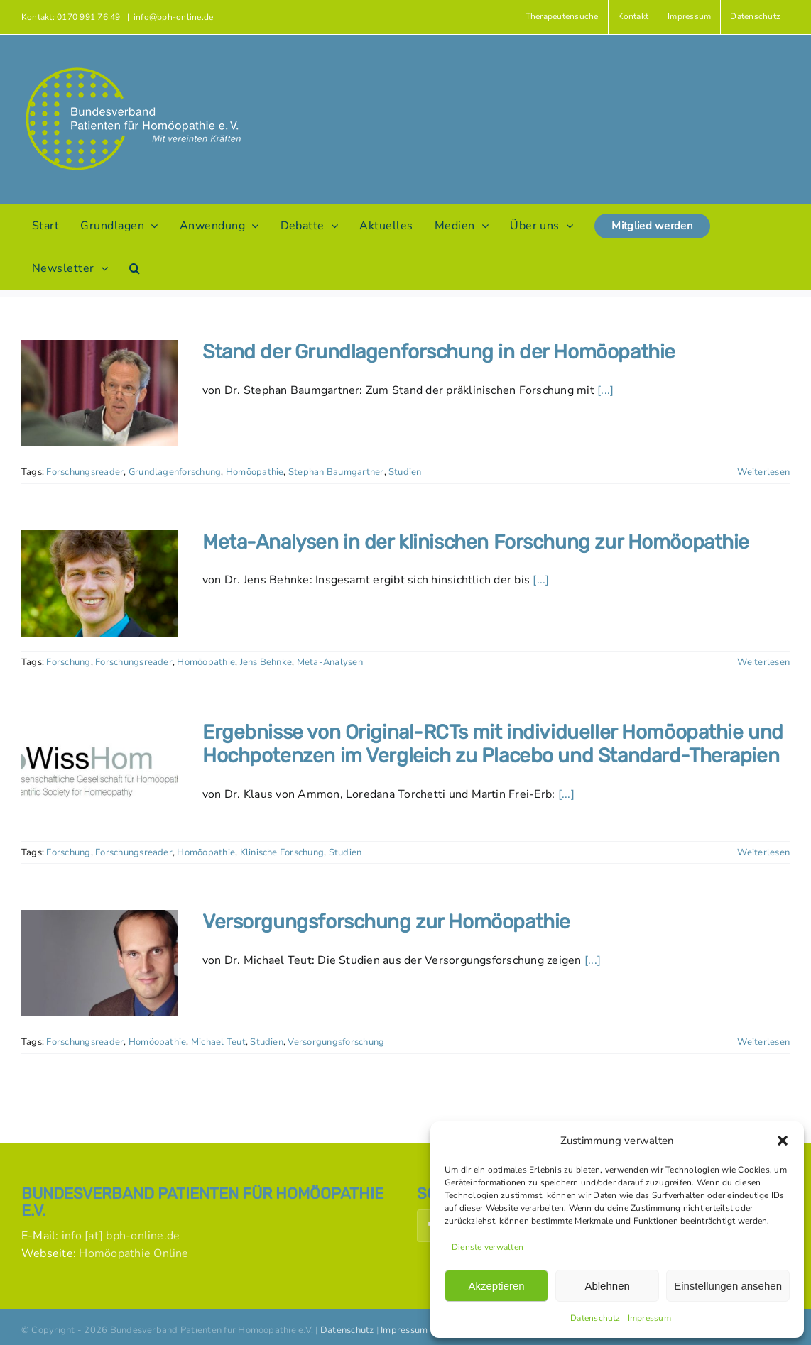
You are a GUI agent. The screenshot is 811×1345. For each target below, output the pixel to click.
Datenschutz (595, 1318)
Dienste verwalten (487, 1247)
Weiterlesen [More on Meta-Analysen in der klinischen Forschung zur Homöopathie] (763, 662)
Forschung (68, 662)
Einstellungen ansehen (728, 1286)
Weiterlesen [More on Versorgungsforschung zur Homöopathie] (763, 1042)
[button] (782, 1140)
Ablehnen (606, 1286)
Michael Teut (218, 1042)
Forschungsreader (85, 472)
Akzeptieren (496, 1286)
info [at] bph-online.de (121, 1236)
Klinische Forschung (282, 852)
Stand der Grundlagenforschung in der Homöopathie (438, 351)
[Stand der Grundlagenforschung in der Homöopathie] (99, 393)
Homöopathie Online (133, 1253)
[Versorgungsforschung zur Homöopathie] (99, 963)
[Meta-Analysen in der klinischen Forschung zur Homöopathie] (99, 583)
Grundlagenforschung (175, 472)
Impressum (649, 1318)
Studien (405, 472)
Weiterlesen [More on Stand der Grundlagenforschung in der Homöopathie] (763, 472)
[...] (605, 390)
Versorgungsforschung (336, 1042)
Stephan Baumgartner (336, 472)
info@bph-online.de (173, 17)
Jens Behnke (266, 662)
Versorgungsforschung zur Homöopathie (386, 921)
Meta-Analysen (330, 662)
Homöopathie (255, 472)
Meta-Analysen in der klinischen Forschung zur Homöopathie (475, 542)
